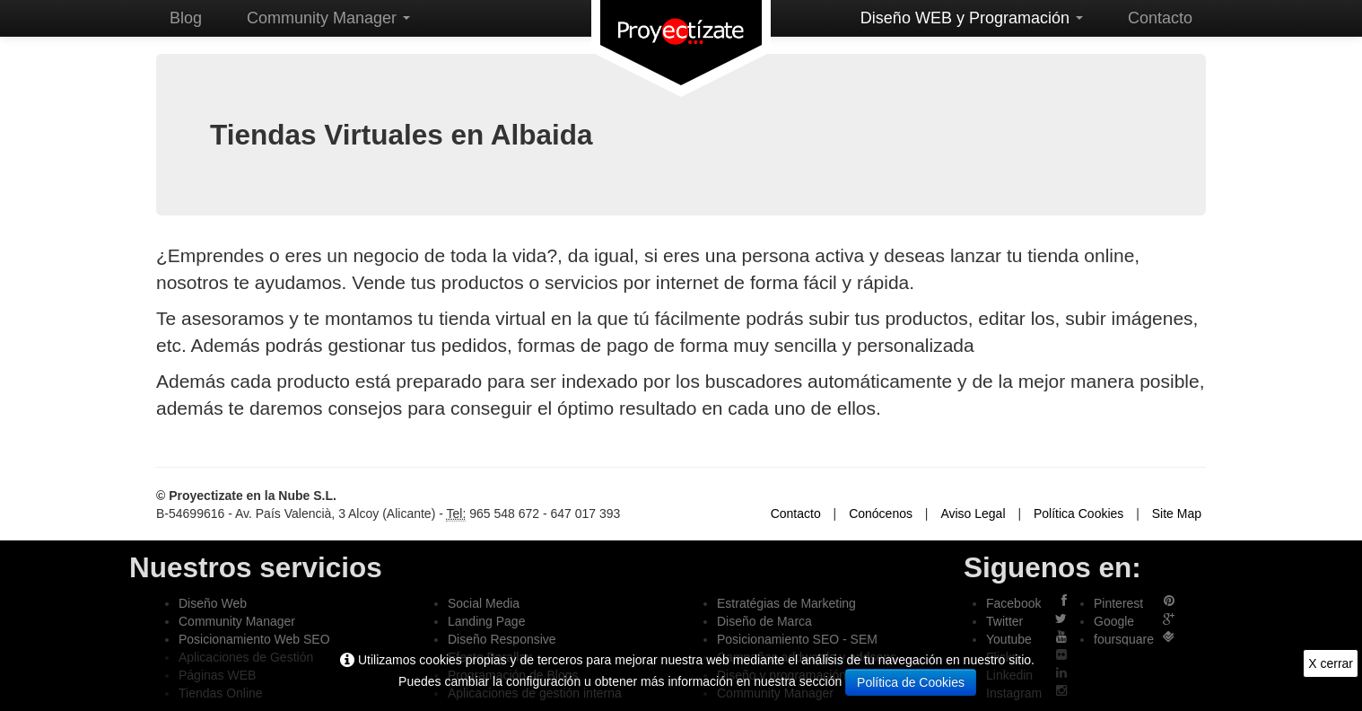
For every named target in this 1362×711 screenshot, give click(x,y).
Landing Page (486, 621)
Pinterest (1118, 603)
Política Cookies (1078, 513)
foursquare (1124, 639)
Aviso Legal (972, 513)
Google (1114, 621)
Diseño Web (213, 603)
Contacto (1160, 18)
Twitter (1004, 621)
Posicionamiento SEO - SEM (797, 639)
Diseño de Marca (764, 621)
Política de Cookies (911, 682)
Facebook (1013, 603)
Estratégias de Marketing (786, 603)
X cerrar (1330, 663)
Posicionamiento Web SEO (254, 639)
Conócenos (880, 513)
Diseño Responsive (502, 639)
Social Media (483, 603)
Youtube (1009, 639)
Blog (186, 18)
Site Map (1176, 513)
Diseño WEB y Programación (971, 18)
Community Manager (328, 18)
